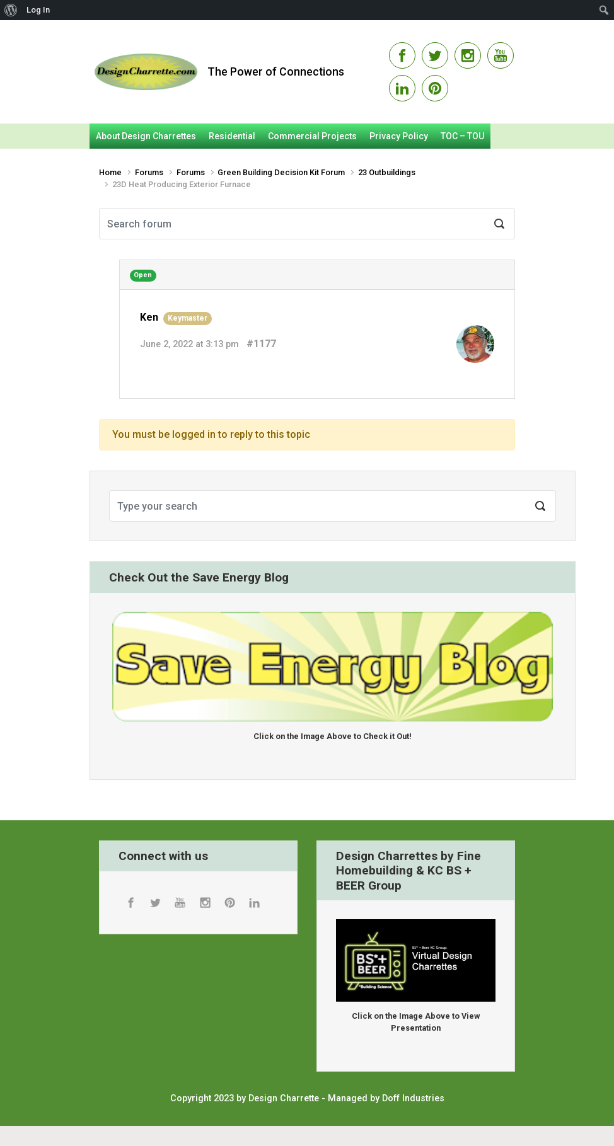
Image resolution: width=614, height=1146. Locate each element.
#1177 (261, 344)
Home (110, 172)
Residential (232, 136)
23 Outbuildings (386, 172)
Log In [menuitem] (38, 9)
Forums (149, 172)
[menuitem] (11, 10)
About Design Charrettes (146, 136)
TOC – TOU (462, 136)
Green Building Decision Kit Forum (281, 172)
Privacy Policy (398, 136)
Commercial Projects (312, 136)
